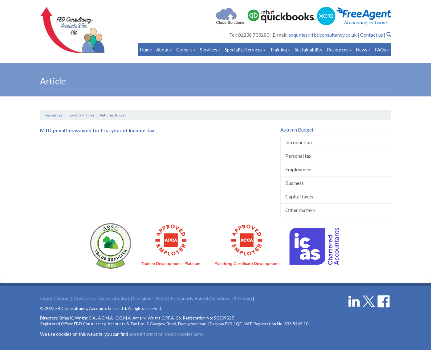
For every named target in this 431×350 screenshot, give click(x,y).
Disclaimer (142, 298)
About (164, 49)
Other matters (300, 210)
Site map (243, 298)
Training (280, 49)
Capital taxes (299, 196)
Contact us (371, 35)
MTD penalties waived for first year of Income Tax (97, 130)
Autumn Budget (113, 115)
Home (146, 49)
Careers (186, 49)
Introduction (298, 142)
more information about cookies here (166, 334)
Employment (298, 169)
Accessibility (113, 298)
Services (210, 49)
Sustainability (309, 49)
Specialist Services (245, 49)
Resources (339, 49)
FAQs (382, 49)
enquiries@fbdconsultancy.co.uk (322, 35)
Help (162, 298)
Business (294, 183)
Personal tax (298, 156)
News (363, 49)
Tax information (81, 115)
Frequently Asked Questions (200, 298)
